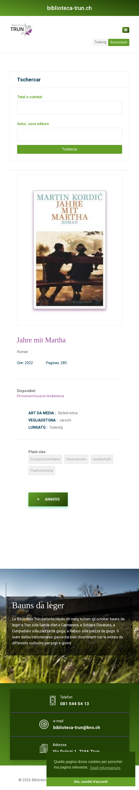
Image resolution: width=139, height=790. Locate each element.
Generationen (76, 459)
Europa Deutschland (45, 459)
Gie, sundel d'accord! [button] (91, 782)
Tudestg (100, 42)
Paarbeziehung (42, 470)
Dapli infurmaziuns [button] (105, 768)
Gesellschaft (102, 459)
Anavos (48, 499)
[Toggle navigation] (125, 30)
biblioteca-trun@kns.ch (76, 727)
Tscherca (69, 149)
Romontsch (118, 42)
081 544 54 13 (74, 704)
